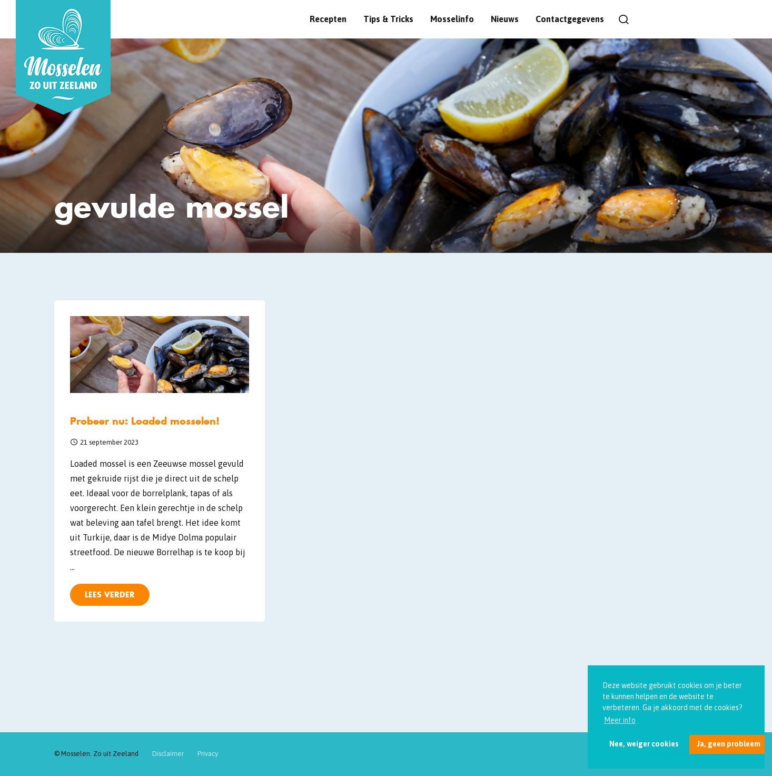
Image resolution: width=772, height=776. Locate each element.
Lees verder (110, 595)
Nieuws (505, 19)
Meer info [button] (620, 720)
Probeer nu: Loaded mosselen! (145, 421)
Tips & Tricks (388, 19)
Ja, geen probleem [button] (728, 744)
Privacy (207, 754)
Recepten (328, 19)
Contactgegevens (570, 19)
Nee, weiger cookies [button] (644, 744)
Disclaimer (168, 754)
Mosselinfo (452, 19)
